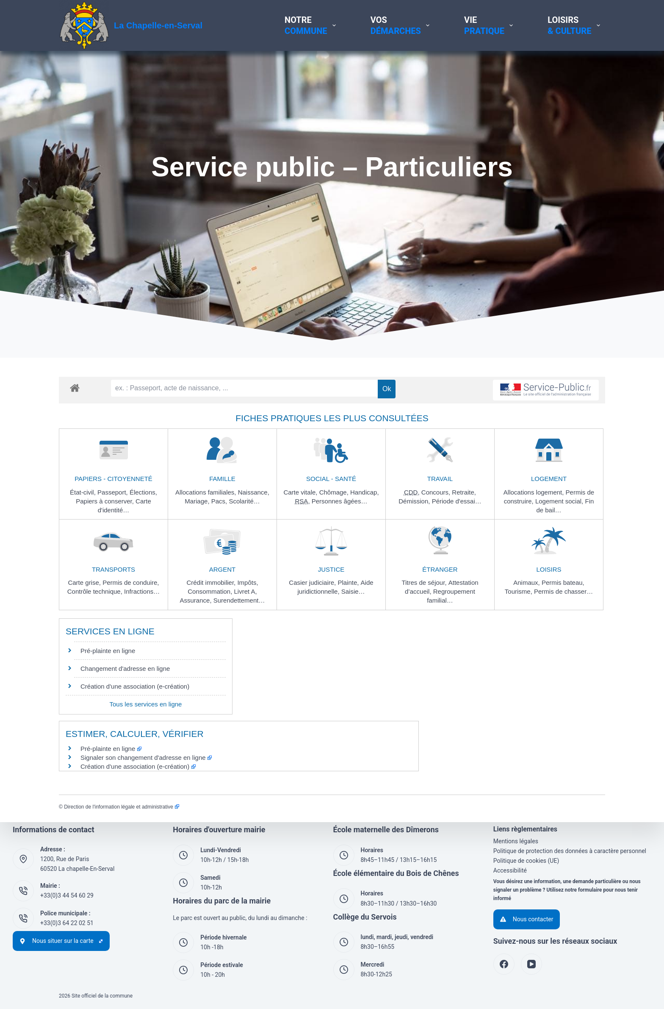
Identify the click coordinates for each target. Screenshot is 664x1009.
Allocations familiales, (206, 492)
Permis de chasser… (563, 591)
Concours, (436, 492)
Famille (222, 478)
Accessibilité (510, 870)
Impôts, (247, 582)
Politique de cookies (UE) (526, 860)
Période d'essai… (456, 501)
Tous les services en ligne (146, 704)
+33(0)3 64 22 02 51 (67, 923)
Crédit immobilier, (211, 582)
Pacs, (220, 501)
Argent (222, 569)
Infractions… (142, 591)
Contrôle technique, (95, 591)
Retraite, (464, 492)
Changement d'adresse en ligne (125, 668)
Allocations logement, (535, 492)
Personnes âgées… (340, 501)
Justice (331, 569)
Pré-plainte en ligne (107, 650)
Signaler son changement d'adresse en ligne (146, 757)
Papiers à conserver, (106, 501)
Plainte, (349, 582)
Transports (113, 569)
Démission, (415, 501)
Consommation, (211, 591)
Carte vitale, (301, 492)
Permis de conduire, (130, 582)
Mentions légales (515, 841)
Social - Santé (331, 478)
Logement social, (560, 501)
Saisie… (353, 591)
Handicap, (364, 492)
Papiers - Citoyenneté (113, 478)
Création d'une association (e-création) (134, 686)
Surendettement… (239, 600)
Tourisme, (519, 591)
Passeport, (113, 492)
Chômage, (334, 492)
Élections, (143, 492)
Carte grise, (85, 582)
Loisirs (548, 569)
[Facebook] (504, 964)
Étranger (439, 569)
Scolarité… (244, 501)
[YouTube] (531, 964)
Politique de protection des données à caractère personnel (569, 851)
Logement (549, 478)
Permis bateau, (563, 582)
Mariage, (198, 501)
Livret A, (245, 591)
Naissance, (253, 492)
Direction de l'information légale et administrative (121, 807)
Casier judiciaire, (313, 582)
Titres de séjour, (424, 582)
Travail (440, 478)
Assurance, (196, 600)
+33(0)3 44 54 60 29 (67, 895)
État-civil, (83, 492)
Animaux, (527, 582)
